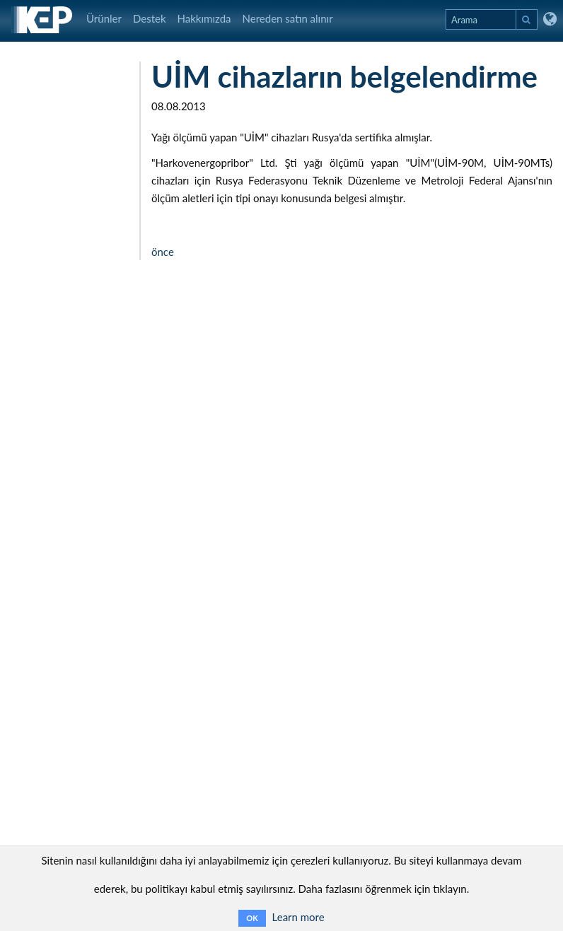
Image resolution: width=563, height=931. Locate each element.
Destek (149, 18)
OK (251, 918)
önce (162, 251)
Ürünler (104, 18)
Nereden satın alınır (288, 18)
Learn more (298, 916)
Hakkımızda (204, 18)
